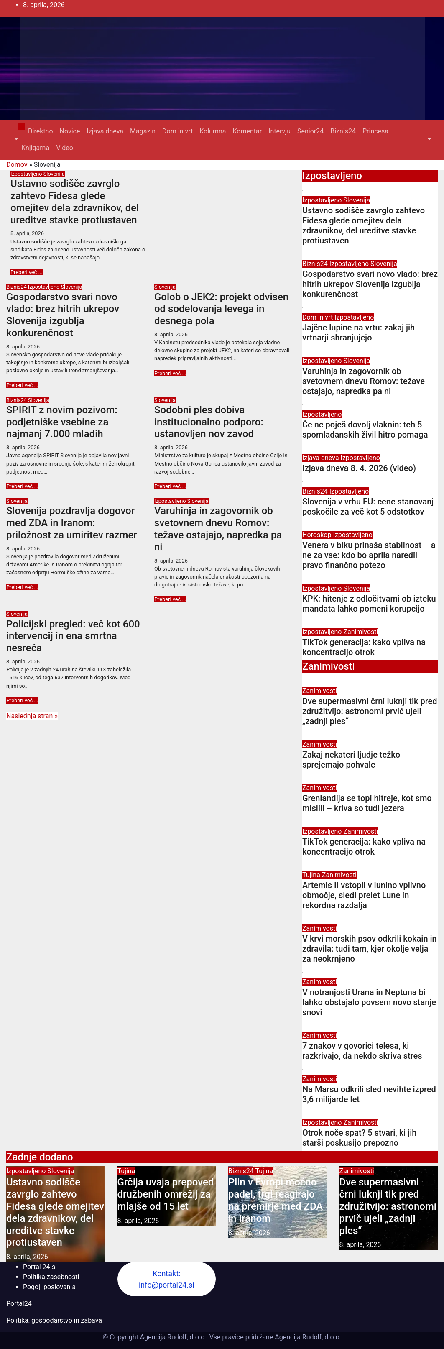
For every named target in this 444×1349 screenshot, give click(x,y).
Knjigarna (35, 148)
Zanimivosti (360, 632)
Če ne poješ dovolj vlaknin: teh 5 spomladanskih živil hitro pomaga (365, 430)
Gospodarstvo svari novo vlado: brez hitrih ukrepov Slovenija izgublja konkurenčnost (62, 315)
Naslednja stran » (32, 716)
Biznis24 (343, 131)
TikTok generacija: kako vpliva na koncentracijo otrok (364, 647)
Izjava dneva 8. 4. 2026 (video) (359, 468)
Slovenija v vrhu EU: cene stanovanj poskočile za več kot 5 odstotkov (368, 507)
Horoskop (317, 535)
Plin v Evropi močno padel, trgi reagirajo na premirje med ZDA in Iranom (275, 1200)
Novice (70, 131)
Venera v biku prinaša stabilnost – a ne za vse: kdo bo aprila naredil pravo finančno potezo (369, 555)
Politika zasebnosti (51, 1277)
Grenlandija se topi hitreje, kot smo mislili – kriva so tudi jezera (367, 803)
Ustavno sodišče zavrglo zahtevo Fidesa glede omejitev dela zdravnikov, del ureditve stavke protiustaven (74, 201)
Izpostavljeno (26, 174)
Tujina (312, 875)
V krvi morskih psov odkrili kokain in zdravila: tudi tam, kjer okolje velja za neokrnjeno (369, 949)
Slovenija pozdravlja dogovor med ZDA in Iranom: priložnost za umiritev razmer (71, 523)
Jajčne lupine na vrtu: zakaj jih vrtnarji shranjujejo (358, 333)
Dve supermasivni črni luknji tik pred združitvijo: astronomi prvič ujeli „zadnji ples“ (369, 711)
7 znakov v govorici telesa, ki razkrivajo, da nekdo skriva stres (362, 1051)
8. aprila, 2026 (27, 233)
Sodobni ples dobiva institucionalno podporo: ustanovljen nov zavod (208, 422)
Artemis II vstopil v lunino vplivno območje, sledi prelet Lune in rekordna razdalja (364, 895)
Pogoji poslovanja (49, 1287)
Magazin (143, 131)
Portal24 (19, 1304)
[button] (15, 139)
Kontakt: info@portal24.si (166, 1279)
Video (64, 148)
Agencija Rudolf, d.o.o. (307, 1337)
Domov (16, 165)
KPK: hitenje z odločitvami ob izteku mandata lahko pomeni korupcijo (369, 604)
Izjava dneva (105, 131)
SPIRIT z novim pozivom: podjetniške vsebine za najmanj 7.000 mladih (61, 422)
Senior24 (310, 131)
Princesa (375, 131)
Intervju (279, 131)
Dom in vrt (177, 131)
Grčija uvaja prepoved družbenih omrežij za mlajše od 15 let (165, 1194)
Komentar (247, 131)
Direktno (40, 131)
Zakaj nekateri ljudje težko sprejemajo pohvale (351, 760)
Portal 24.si (40, 1267)
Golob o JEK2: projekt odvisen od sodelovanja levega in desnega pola (221, 309)
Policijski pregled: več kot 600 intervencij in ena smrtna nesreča (73, 636)
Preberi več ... (26, 272)
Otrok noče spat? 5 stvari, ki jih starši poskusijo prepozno (359, 1138)
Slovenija (54, 174)
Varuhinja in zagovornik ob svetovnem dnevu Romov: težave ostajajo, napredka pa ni (218, 529)
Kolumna (212, 131)
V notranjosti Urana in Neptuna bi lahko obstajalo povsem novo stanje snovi (369, 1002)
